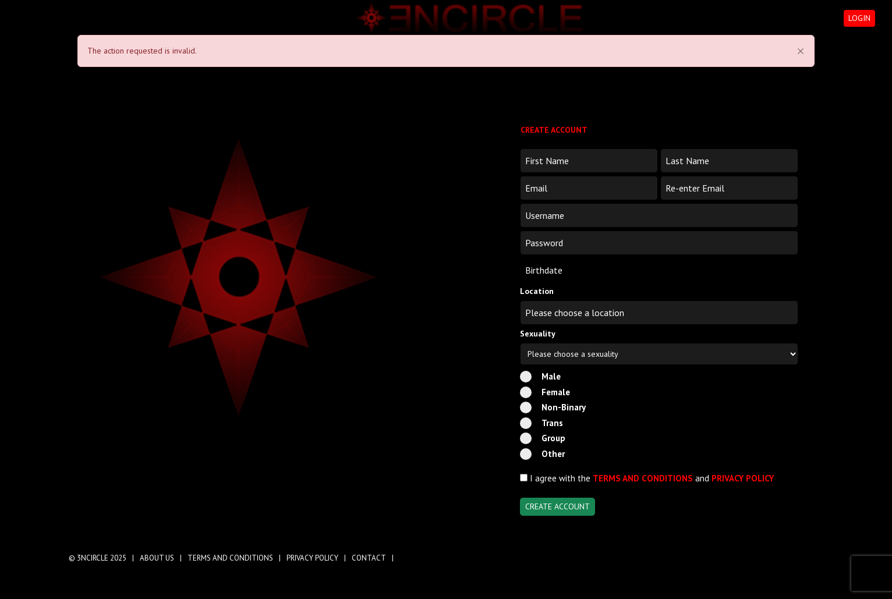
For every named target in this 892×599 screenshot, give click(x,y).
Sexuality (537, 333)
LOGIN (859, 18)
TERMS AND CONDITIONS (643, 478)
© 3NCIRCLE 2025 (97, 558)
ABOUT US (157, 558)
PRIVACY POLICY (743, 478)
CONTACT (369, 558)
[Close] (800, 51)
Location (537, 291)
